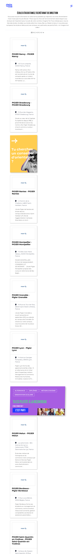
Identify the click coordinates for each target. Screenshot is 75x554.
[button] (37, 32)
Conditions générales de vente (16, 551)
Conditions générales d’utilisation (16, 544)
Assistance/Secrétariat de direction (48, 450)
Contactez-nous (13, 524)
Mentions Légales (12, 541)
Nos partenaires (13, 520)
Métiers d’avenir (48, 253)
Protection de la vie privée (14, 547)
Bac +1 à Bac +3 (12, 498)
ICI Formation (36, 535)
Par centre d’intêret (45, 475)
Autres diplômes (12, 509)
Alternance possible (26, 450)
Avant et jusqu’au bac (14, 491)
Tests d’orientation (45, 491)
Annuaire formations (14, 480)
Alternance (20, 253)
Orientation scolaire (24, 257)
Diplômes (33, 253)
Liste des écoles (10, 450)
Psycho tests (43, 494)
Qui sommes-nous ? (14, 516)
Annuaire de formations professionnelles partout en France (23, 538)
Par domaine (43, 471)
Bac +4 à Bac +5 (12, 502)
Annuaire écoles (12, 483)
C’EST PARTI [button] (20, 273)
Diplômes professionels (14, 505)
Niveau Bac (10, 494)
